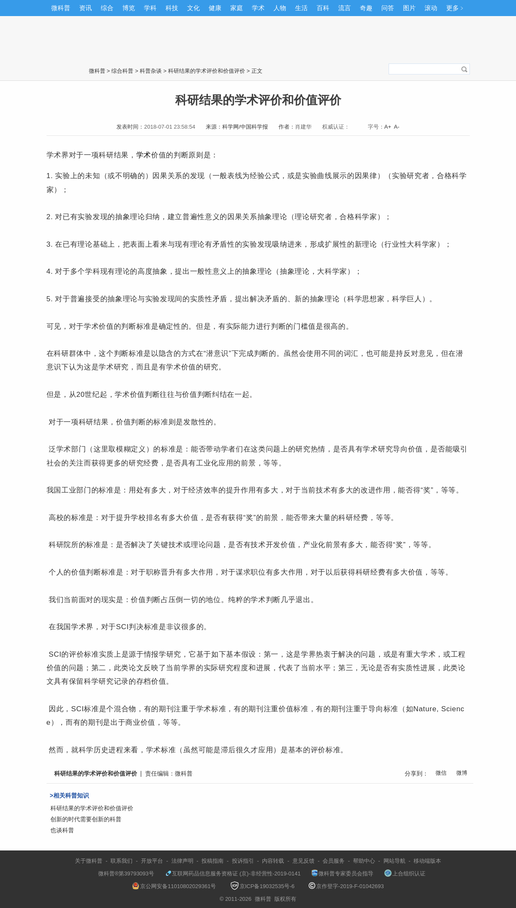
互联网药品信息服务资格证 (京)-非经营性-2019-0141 (233, 873)
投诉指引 (243, 861)
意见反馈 (303, 861)
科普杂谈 (151, 71)
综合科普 (122, 71)
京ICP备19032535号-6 (262, 886)
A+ (387, 127)
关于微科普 (88, 861)
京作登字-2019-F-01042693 (346, 886)
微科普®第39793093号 (122, 873)
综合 (107, 7)
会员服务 (334, 861)
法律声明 (182, 861)
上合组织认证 (404, 873)
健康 (215, 7)
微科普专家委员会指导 (342, 873)
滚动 (431, 7)
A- (397, 127)
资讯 (85, 7)
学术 (258, 7)
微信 (441, 773)
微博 (461, 773)
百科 (323, 7)
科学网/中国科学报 (245, 127)
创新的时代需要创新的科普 (85, 819)
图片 (409, 7)
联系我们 (121, 861)
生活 (301, 7)
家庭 (236, 7)
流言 (344, 7)
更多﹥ (455, 7)
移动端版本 (427, 861)
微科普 (60, 7)
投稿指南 (212, 861)
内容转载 (273, 861)
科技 (172, 7)
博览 (128, 7)
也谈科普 (62, 830)
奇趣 (366, 7)
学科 (150, 7)
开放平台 (152, 861)
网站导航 (395, 861)
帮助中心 (364, 861)
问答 (387, 7)
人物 (279, 7)
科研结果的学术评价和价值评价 (206, 71)
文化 (193, 7)
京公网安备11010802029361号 (174, 886)
